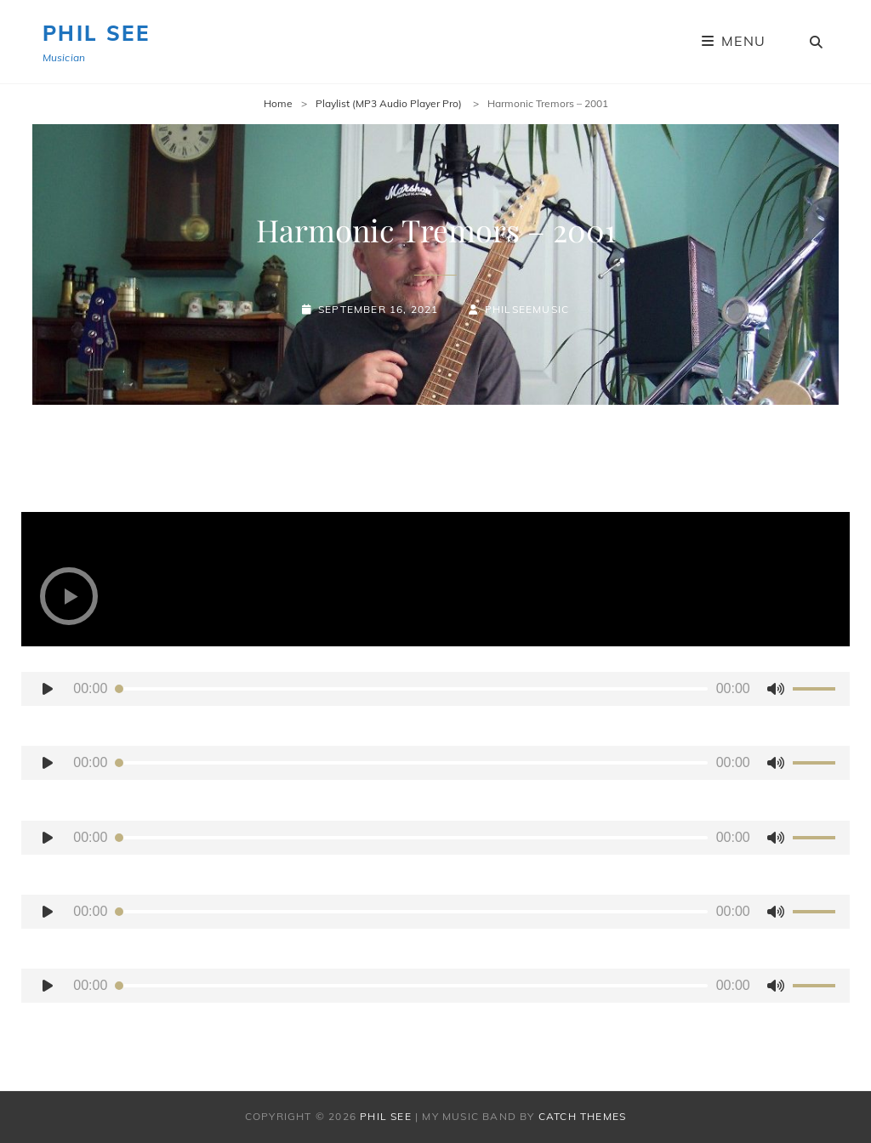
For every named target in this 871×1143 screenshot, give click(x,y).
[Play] (48, 689)
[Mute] (776, 689)
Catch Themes (582, 1116)
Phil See (96, 33)
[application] (435, 689)
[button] (69, 596)
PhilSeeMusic (527, 309)
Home (278, 103)
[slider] (411, 689)
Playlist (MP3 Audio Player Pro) (390, 103)
